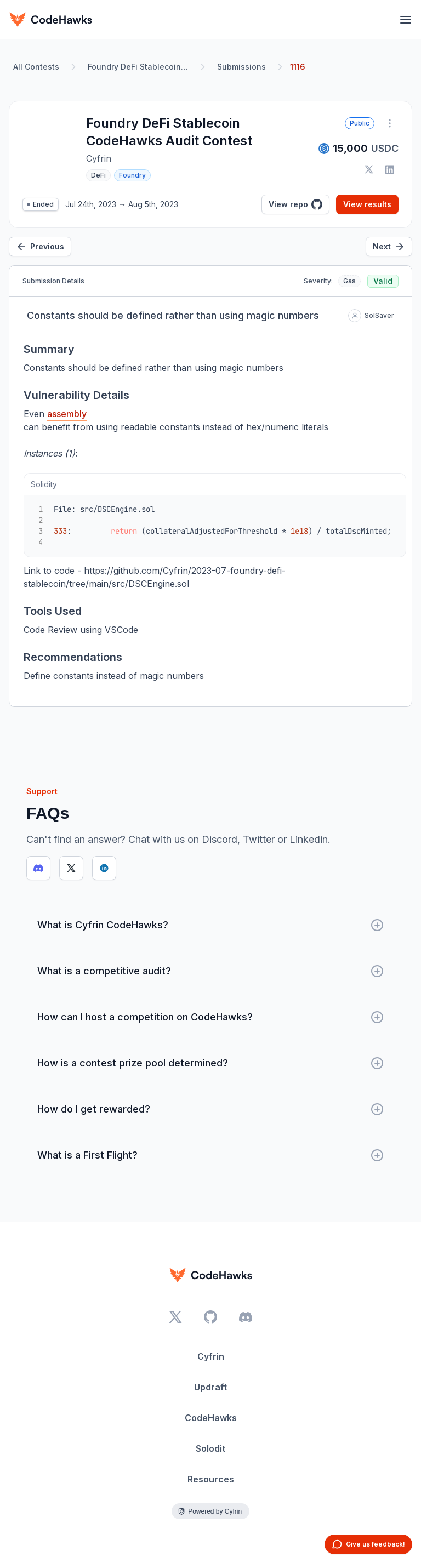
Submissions (241, 66)
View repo (295, 204)
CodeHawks (211, 1417)
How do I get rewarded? (210, 1109)
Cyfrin (210, 1356)
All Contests (36, 66)
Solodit (210, 1448)
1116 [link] (297, 66)
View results (367, 204)
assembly (67, 413)
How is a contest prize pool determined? (210, 1063)
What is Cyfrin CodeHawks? (210, 925)
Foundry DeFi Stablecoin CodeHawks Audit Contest (140, 66)
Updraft (210, 1387)
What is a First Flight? (210, 1155)
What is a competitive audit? (210, 971)
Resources (210, 1479)
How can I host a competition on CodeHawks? (210, 1017)
